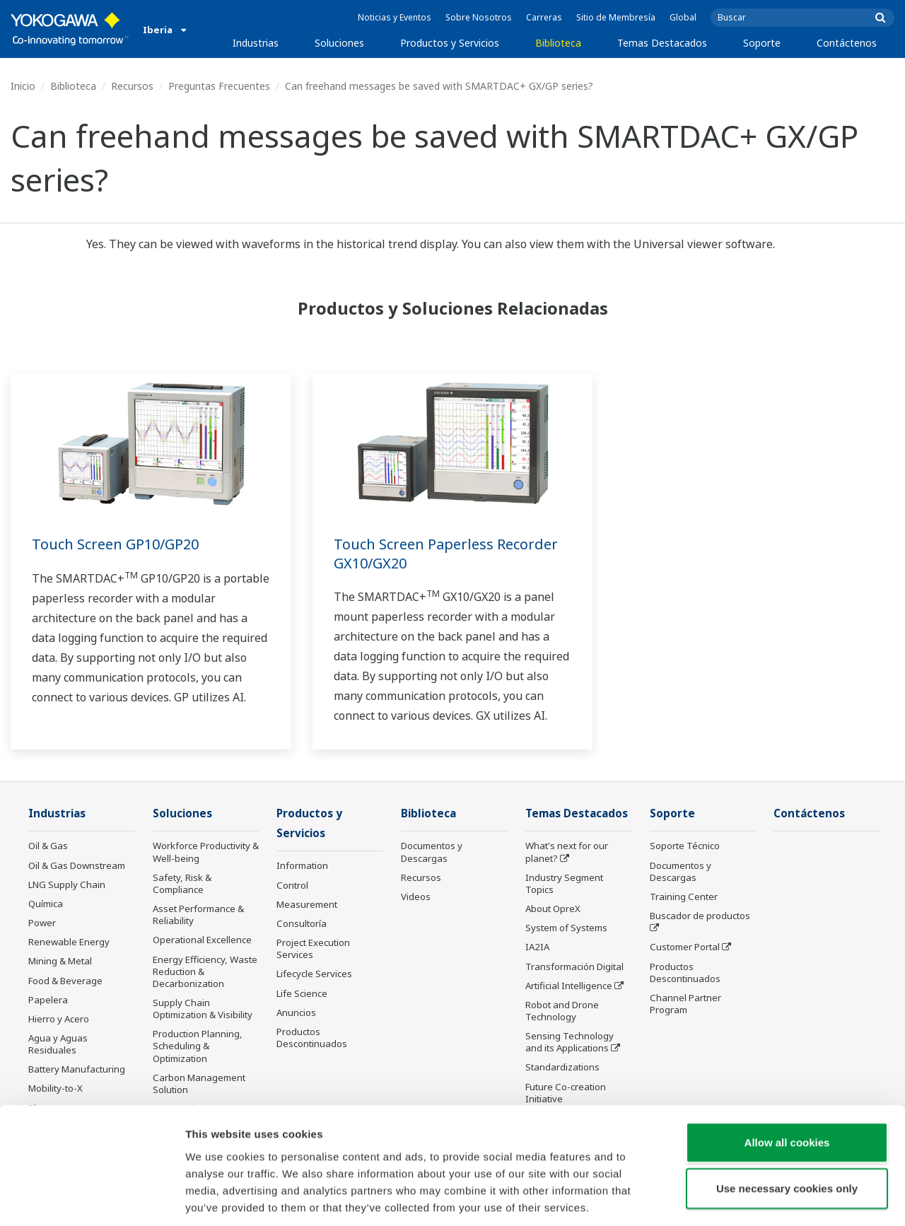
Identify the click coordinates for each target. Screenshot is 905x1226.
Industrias (256, 42)
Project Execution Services (313, 950)
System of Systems (566, 928)
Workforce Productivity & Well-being (206, 852)
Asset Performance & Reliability (198, 915)
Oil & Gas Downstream (76, 866)
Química (45, 904)
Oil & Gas (48, 846)
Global (683, 17)
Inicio (23, 86)
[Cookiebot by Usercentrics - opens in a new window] (91, 1198)
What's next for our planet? (566, 852)
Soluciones (339, 42)
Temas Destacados (662, 42)
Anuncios (296, 1014)
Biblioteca (558, 42)
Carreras (544, 17)
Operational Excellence (202, 940)
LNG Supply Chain (66, 885)
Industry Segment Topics (564, 884)
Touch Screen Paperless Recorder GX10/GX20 (446, 554)
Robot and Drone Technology (562, 1011)
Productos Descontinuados (685, 972)
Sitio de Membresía (615, 17)
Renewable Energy (69, 942)
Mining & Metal (60, 961)
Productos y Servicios (449, 42)
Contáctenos (847, 42)
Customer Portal (685, 947)
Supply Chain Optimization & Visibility (202, 1009)
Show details (742, 1198)
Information (302, 866)
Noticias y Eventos (394, 17)
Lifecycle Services (314, 975)
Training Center (684, 897)
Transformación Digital (574, 966)
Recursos (132, 86)
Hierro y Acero (58, 1019)
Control (292, 886)
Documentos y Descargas (431, 852)
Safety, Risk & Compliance (182, 884)
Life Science (301, 994)
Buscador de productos (700, 916)
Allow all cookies (787, 1076)
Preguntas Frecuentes (219, 86)
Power (42, 923)
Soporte (762, 42)
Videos (416, 897)
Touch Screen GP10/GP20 (115, 544)
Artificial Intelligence (568, 986)
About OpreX (552, 909)
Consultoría (301, 924)
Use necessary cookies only (787, 1122)
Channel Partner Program (685, 1004)
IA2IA (537, 947)
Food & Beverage (65, 980)
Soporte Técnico (685, 846)
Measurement (306, 905)
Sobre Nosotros (478, 17)
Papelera (48, 1000)
